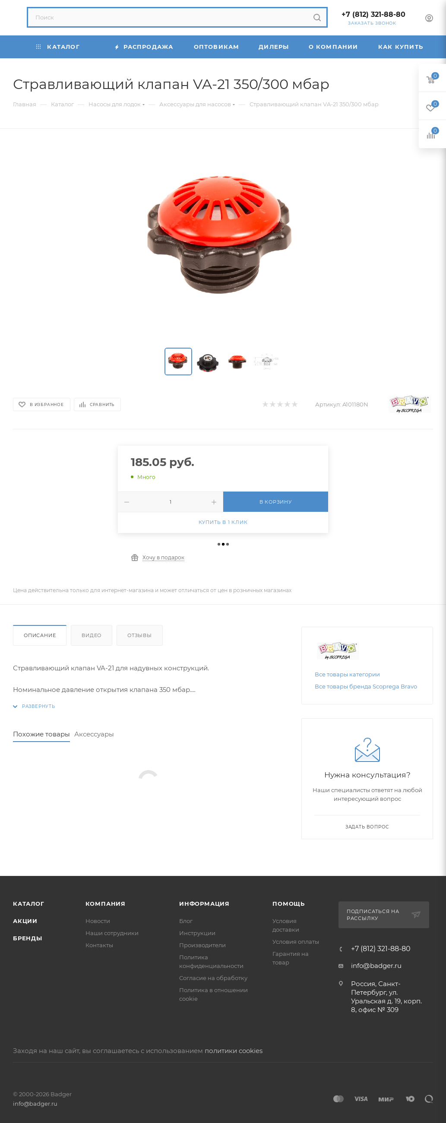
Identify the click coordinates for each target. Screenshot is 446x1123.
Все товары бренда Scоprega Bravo (366, 686)
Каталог (28, 903)
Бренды (27, 938)
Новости (97, 920)
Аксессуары (94, 734)
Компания (105, 903)
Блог (186, 920)
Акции (25, 920)
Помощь (288, 903)
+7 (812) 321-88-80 (373, 14)
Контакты (99, 945)
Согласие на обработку (213, 977)
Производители (202, 945)
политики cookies (234, 1051)
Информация (204, 903)
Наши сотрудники (112, 932)
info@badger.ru (376, 965)
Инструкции (197, 932)
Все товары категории (347, 674)
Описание (40, 635)
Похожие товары (41, 734)
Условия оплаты (295, 941)
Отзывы (139, 635)
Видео (91, 635)
